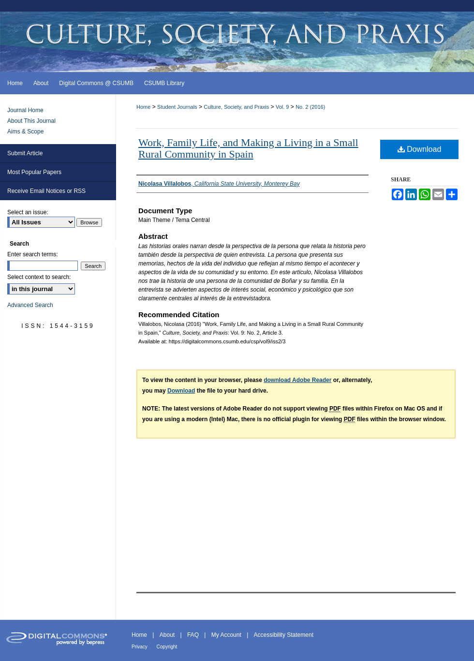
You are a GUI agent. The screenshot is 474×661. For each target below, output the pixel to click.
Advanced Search (30, 305)
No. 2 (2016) (310, 107)
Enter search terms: (32, 254)
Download (420, 149)
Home (143, 107)
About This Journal (31, 121)
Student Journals (177, 107)
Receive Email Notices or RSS (46, 191)
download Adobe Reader (297, 380)
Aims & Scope (25, 131)
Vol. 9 (282, 107)
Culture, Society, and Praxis (236, 107)
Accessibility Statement (283, 635)
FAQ (193, 635)
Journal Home (25, 110)
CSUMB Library (164, 83)
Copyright (167, 646)
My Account (227, 635)
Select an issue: (27, 212)
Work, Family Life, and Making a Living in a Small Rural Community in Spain (248, 148)
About (168, 635)
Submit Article (25, 153)
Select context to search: (39, 277)
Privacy (140, 646)
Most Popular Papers (34, 172)
